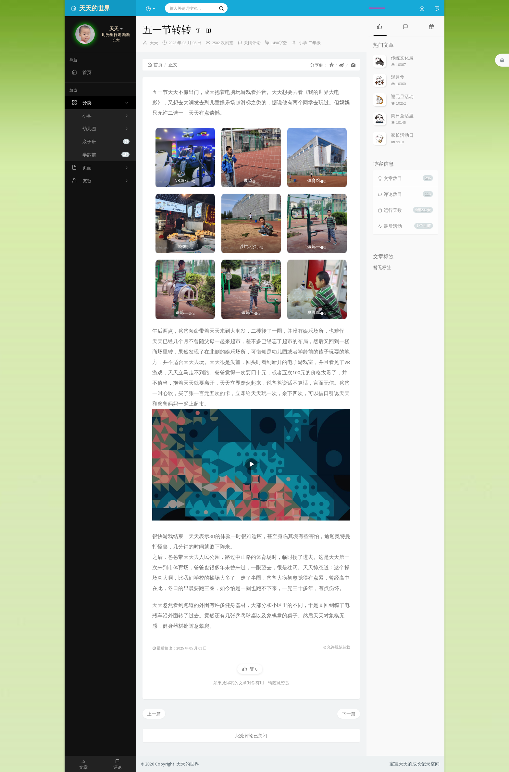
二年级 (314, 42)
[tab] (379, 26)
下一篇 (348, 714)
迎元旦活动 (402, 96)
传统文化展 (402, 58)
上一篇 (154, 714)
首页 (155, 65)
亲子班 (106, 142)
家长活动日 (402, 135)
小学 (303, 42)
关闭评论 (252, 42)
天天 (154, 42)
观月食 (397, 77)
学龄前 (106, 155)
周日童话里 (402, 116)
